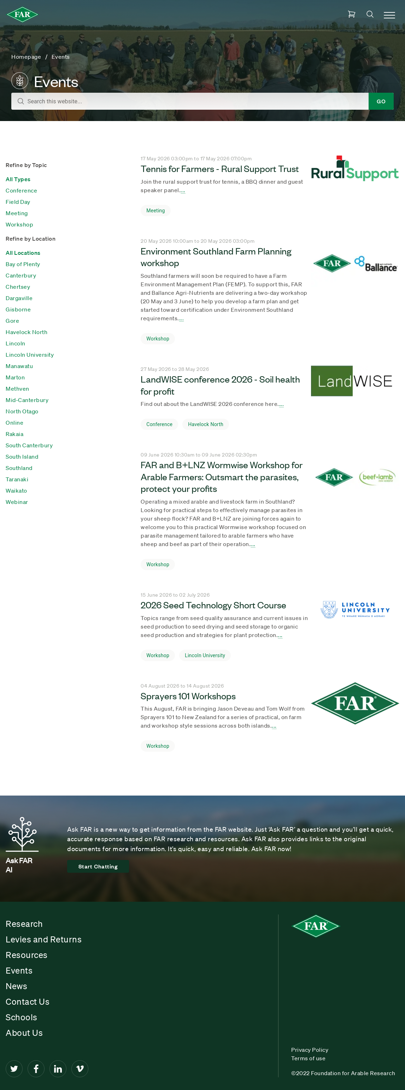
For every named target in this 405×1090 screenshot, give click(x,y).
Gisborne (18, 309)
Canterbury (21, 275)
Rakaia (14, 433)
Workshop (19, 224)
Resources (27, 955)
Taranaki (17, 479)
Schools (21, 1017)
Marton (15, 377)
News (16, 986)
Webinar (17, 501)
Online (14, 422)
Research (24, 924)
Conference (21, 190)
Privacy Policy (309, 1049)
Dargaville (19, 298)
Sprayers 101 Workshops (188, 695)
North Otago (22, 411)
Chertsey (18, 286)
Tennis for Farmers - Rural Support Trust (220, 168)
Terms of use (308, 1058)
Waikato (16, 490)
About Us (24, 1033)
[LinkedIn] (57, 1068)
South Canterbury (29, 445)
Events (19, 970)
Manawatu (19, 365)
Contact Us (27, 1001)
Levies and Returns (44, 939)
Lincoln (15, 343)
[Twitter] (14, 1068)
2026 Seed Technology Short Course (213, 604)
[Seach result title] (355, 179)
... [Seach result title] (183, 190)
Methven (17, 388)
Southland (19, 467)
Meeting (17, 213)
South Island (22, 456)
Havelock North (26, 331)
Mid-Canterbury (27, 399)
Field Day (18, 201)
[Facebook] (36, 1068)
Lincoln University (30, 354)
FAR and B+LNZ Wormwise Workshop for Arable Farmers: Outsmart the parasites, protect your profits (222, 476)
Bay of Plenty (23, 264)
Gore (12, 320)
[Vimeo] (79, 1068)
